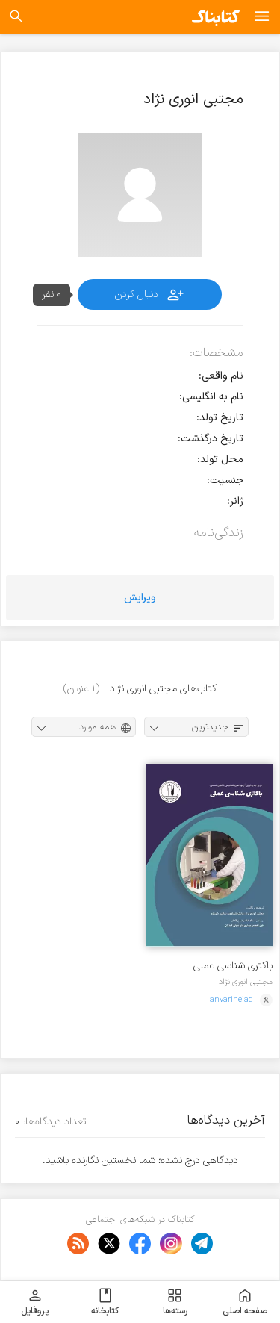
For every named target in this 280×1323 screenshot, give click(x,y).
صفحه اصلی (245, 1302)
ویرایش (140, 598)
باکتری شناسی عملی (233, 966)
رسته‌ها (175, 1302)
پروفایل (35, 1302)
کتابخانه (105, 1302)
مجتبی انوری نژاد (246, 982)
